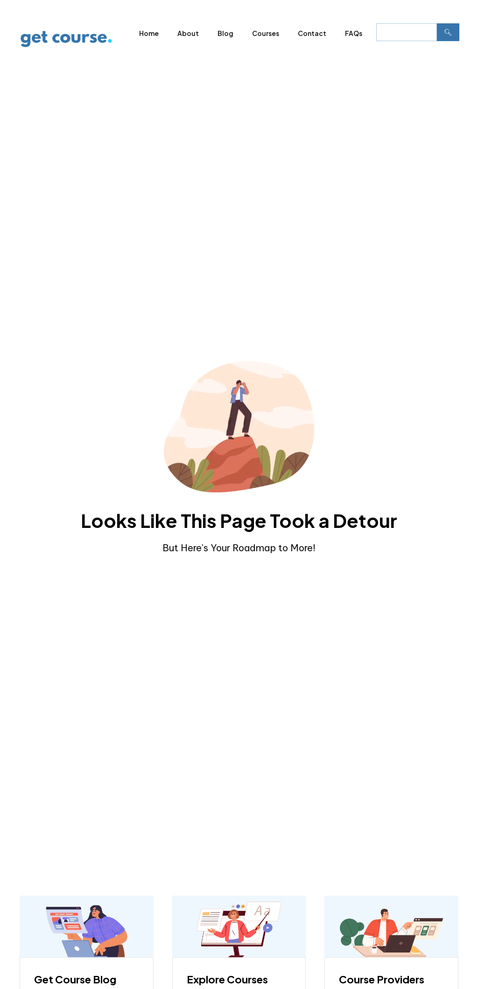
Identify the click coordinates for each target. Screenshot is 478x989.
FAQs (353, 33)
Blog (225, 33)
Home (149, 33)
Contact (312, 33)
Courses (265, 33)
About (188, 33)
